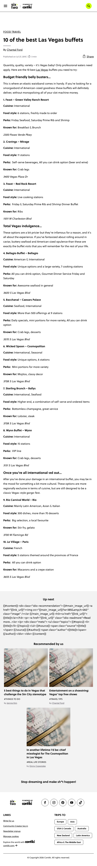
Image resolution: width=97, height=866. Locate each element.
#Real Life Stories (36, 762)
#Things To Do (12, 699)
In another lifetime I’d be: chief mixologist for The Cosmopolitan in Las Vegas (47, 753)
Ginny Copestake (37, 766)
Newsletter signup (12, 831)
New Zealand (63, 835)
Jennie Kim (12, 703)
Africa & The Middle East (69, 842)
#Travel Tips (55, 699)
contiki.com (10, 845)
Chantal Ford (15, 50)
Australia (81, 828)
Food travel (12, 32)
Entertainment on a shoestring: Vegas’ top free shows (69, 692)
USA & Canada (64, 828)
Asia (72, 821)
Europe (60, 821)
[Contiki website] (27, 802)
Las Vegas (42, 70)
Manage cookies (11, 836)
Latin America (83, 835)
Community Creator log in (15, 825)
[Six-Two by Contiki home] (14, 6)
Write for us (8, 820)
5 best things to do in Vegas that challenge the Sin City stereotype (25, 692)
